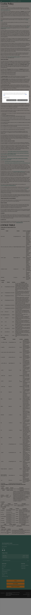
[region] (15, 97)
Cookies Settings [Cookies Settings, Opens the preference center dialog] (6, 97)
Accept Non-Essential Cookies (22, 100)
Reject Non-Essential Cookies (11, 100)
